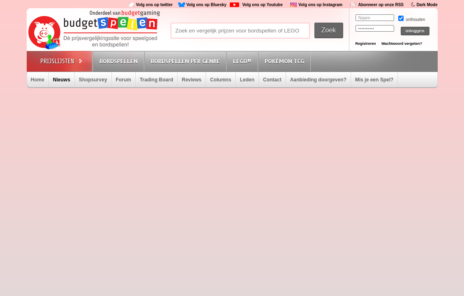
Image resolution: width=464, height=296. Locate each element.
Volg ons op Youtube (262, 4)
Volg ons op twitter (154, 4)
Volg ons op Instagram (320, 4)
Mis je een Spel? (374, 80)
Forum (123, 80)
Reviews (191, 80)
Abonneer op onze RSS (381, 4)
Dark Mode (426, 4)
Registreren (366, 44)
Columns (220, 80)
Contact (272, 80)
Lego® (242, 61)
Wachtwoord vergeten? (401, 44)
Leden (247, 80)
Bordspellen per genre (185, 61)
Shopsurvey (93, 80)
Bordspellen (118, 61)
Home (37, 80)
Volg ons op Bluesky (206, 4)
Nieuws (61, 80)
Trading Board (156, 80)
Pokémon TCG (284, 61)
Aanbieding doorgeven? (318, 80)
